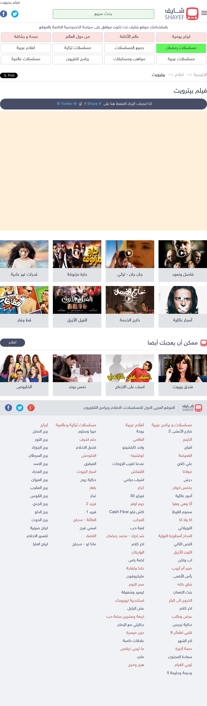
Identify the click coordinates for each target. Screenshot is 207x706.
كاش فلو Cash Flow (126, 512)
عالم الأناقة (129, 36)
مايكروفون (135, 576)
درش (188, 480)
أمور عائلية (183, 496)
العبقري (90, 464)
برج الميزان (39, 480)
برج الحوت (40, 520)
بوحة (140, 431)
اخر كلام (185, 608)
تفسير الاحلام (37, 536)
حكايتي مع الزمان (130, 625)
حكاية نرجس (182, 625)
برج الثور (41, 439)
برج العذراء (40, 472)
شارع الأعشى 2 (180, 431)
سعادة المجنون (180, 657)
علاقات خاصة (133, 641)
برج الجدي (40, 504)
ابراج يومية (181, 36)
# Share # (92, 104)
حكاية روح (88, 480)
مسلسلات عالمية (25, 59)
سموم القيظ (182, 512)
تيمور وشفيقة (132, 592)
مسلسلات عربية (181, 59)
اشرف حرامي (134, 480)
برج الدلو (41, 512)
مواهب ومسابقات (129, 59)
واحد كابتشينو (133, 447)
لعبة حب (137, 528)
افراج (188, 447)
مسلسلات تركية (77, 48)
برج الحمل (40, 431)
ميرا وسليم (87, 431)
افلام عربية (26, 48)
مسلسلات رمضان (181, 48)
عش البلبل (135, 608)
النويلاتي (185, 528)
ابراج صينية (39, 528)
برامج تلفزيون (77, 59)
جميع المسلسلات (129, 48)
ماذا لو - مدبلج (84, 544)
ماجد (140, 657)
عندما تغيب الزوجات (128, 464)
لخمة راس (136, 560)
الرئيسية (200, 75)
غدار (93, 496)
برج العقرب (39, 488)
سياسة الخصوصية (78, 27)
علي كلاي (184, 464)
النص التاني (183, 544)
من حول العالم (78, 36)
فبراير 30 (137, 496)
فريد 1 (91, 512)
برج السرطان (38, 456)
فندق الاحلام (86, 447)
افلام (179, 75)
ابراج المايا (40, 544)
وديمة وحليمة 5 (179, 673)
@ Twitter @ (67, 104)
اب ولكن (185, 560)
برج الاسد (40, 464)
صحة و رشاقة (26, 36)
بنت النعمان (182, 592)
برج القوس (39, 496)
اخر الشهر (185, 641)
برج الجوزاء (40, 447)
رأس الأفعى (182, 576)
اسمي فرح (88, 528)
